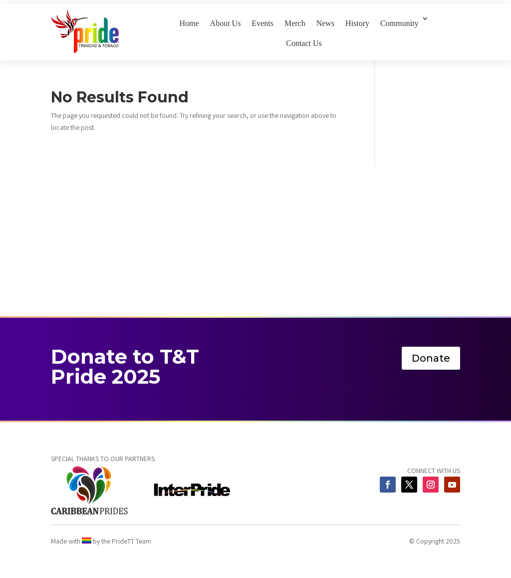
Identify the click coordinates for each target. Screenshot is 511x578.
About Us (225, 23)
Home (189, 23)
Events (262, 23)
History (357, 23)
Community (399, 23)
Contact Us (304, 43)
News (325, 23)
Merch (294, 23)
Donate (431, 358)
